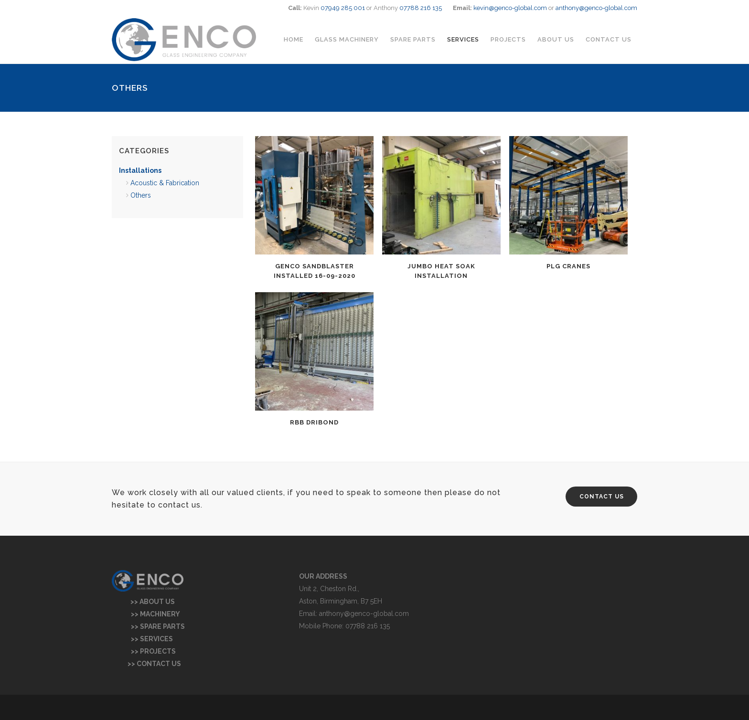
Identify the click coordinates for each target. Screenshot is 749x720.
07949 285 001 (343, 7)
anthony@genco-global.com (596, 7)
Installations (140, 170)
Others (140, 195)
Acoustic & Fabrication (164, 183)
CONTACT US (601, 496)
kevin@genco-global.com (510, 7)
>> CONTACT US (146, 663)
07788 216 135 (420, 7)
